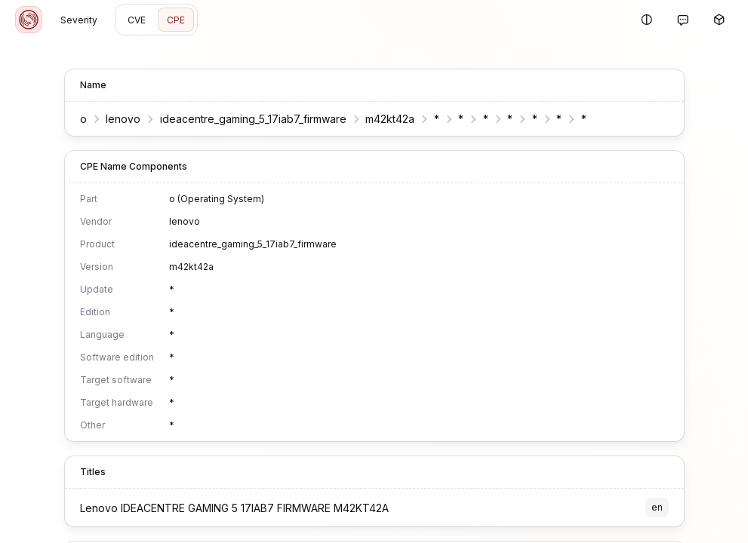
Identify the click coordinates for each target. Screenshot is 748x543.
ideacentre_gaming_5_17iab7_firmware (253, 118)
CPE (176, 20)
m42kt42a (389, 118)
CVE (137, 20)
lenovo (123, 118)
